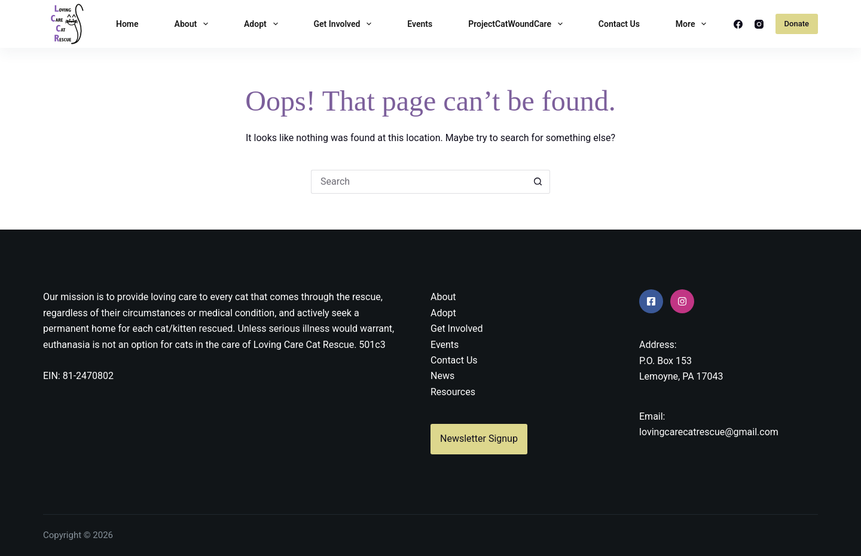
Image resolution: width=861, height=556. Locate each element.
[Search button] (538, 182)
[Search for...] (418, 182)
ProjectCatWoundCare (517, 24)
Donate (796, 23)
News (442, 375)
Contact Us (619, 24)
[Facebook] (738, 24)
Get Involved (345, 24)
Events (419, 24)
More (693, 24)
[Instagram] (759, 24)
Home (127, 24)
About (194, 24)
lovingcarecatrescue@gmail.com (708, 432)
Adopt (263, 24)
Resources (452, 392)
